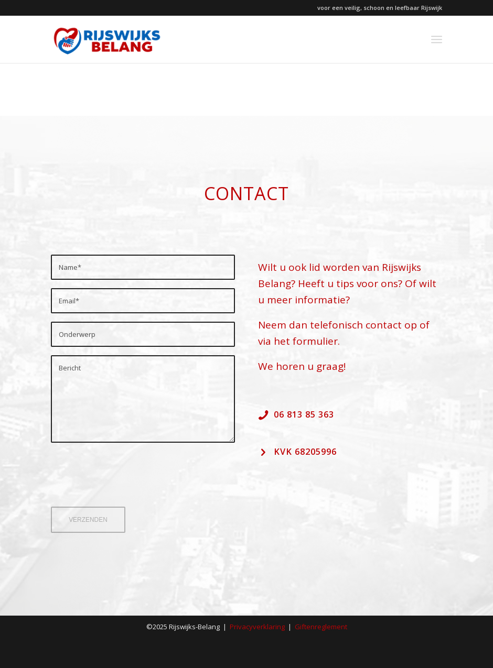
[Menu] (436, 39)
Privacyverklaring (257, 626)
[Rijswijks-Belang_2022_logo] (107, 39)
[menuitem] (436, 39)
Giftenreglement (321, 626)
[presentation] (130, 482)
